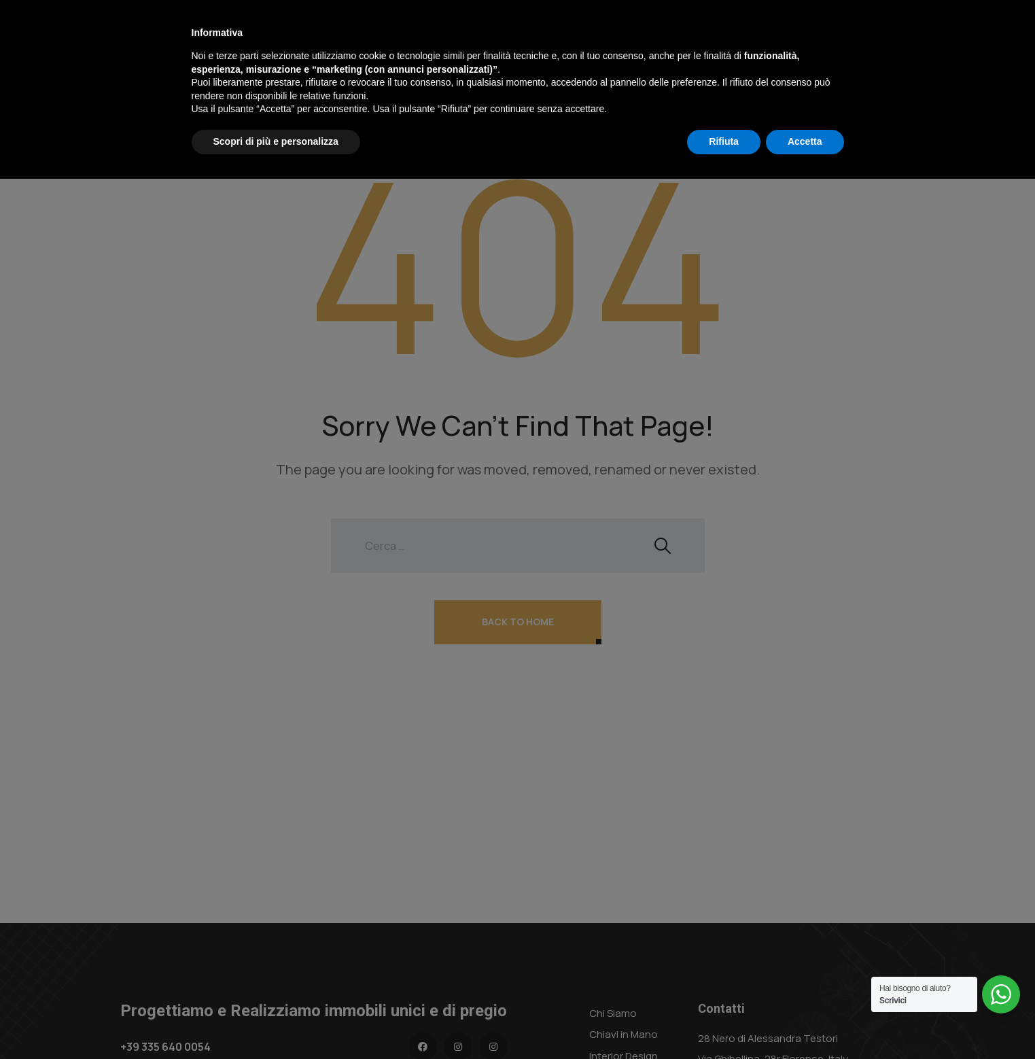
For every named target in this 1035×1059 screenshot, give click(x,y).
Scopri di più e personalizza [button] (275, 1021)
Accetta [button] (805, 1021)
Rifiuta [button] (724, 1021)
